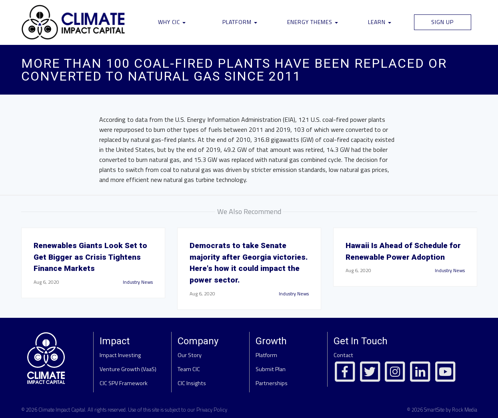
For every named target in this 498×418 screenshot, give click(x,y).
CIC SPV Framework (124, 383)
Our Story (190, 355)
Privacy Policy (211, 410)
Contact (343, 355)
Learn (379, 22)
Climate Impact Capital (61, 410)
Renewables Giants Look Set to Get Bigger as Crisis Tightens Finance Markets (90, 257)
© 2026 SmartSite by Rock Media (442, 410)
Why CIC (172, 22)
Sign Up (442, 22)
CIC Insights (192, 383)
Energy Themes (312, 22)
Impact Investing (120, 355)
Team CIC (189, 369)
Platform (239, 22)
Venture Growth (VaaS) (128, 369)
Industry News (138, 282)
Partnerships (272, 383)
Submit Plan (271, 369)
